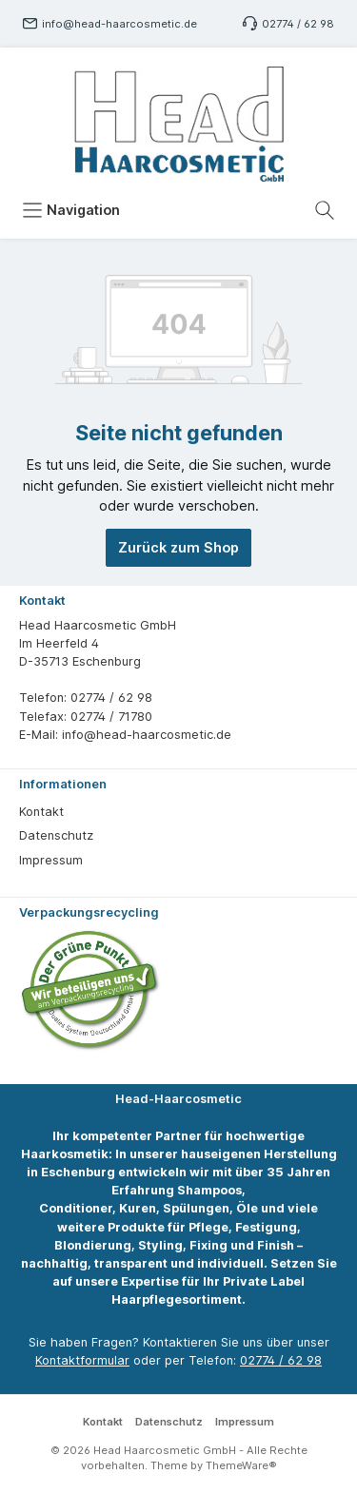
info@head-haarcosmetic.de (119, 23)
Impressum (51, 860)
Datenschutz (56, 835)
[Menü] (71, 210)
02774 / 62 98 (298, 23)
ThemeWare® (241, 1465)
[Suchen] (324, 210)
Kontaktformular (82, 1360)
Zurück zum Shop (178, 547)
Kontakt (41, 812)
